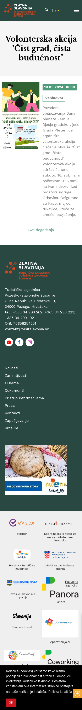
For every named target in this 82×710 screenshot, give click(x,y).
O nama (12, 383)
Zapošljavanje (17, 420)
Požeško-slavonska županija (22, 595)
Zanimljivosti (16, 375)
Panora (60, 602)
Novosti (11, 368)
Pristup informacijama (24, 398)
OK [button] (11, 702)
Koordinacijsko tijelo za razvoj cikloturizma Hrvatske (60, 537)
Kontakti (12, 413)
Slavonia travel (22, 627)
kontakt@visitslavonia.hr (27, 329)
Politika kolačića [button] (60, 692)
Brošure (11, 428)
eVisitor (22, 533)
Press (10, 405)
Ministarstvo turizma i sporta (60, 567)
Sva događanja (41, 230)
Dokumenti (14, 390)
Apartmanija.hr (60, 642)
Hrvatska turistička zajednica (22, 567)
